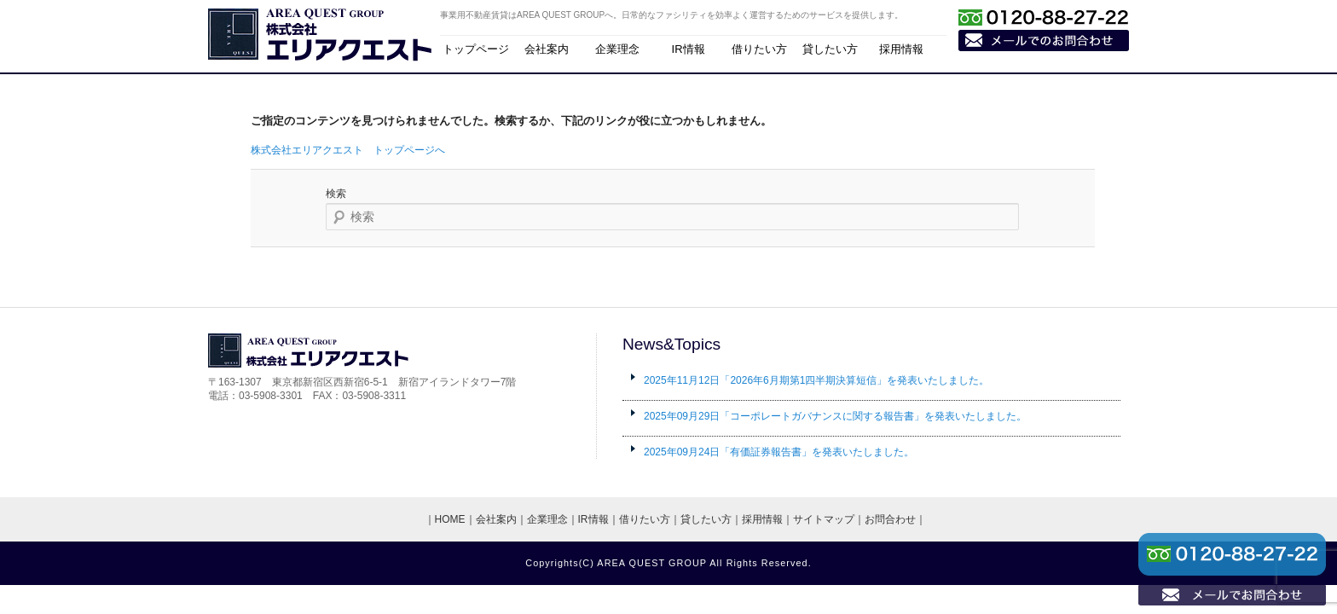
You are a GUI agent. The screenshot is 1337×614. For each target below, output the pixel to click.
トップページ (476, 49)
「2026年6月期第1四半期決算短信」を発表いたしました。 (816, 380)
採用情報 (901, 49)
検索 (336, 194)
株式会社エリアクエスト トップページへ (348, 150)
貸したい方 (830, 49)
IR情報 (688, 49)
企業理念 (617, 49)
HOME (450, 519)
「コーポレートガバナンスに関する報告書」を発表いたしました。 (835, 416)
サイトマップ (823, 519)
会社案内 (546, 49)
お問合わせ (890, 519)
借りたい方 (759, 49)
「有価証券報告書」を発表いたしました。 (779, 452)
